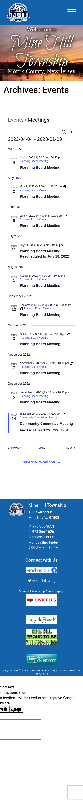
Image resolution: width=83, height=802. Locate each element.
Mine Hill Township (41, 52)
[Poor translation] (16, 709)
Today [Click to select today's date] (41, 448)
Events (16, 120)
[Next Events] (70, 448)
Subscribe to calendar (39, 462)
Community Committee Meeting (46, 424)
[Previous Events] (15, 448)
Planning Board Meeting (40, 167)
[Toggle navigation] (71, 12)
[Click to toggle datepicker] (37, 139)
